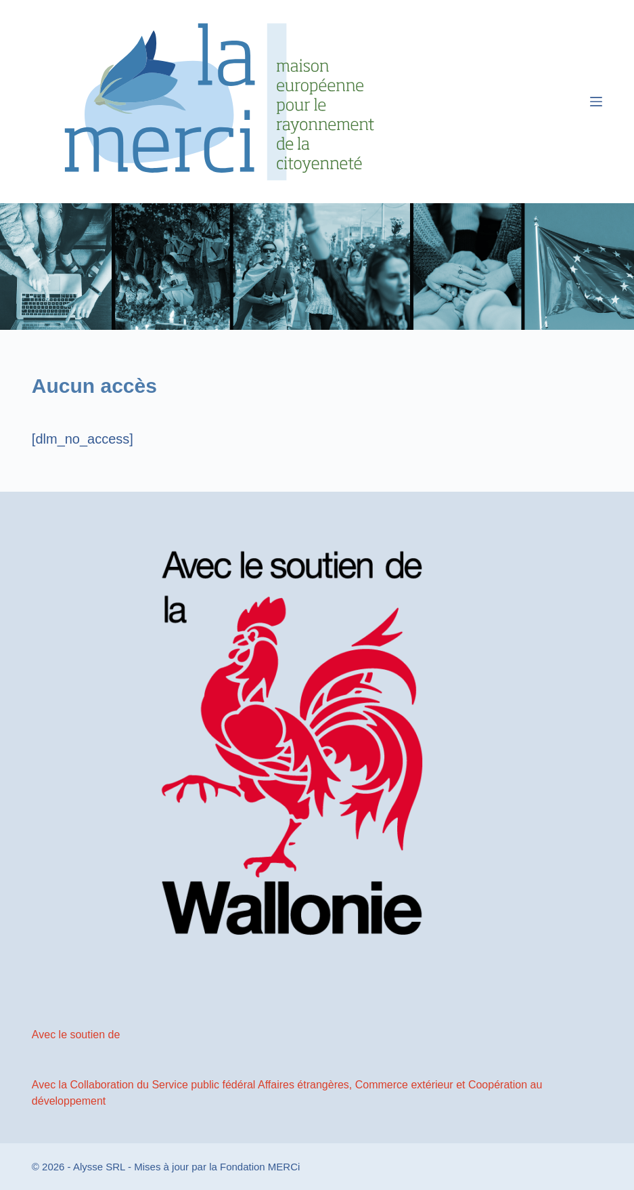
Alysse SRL (99, 1166)
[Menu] (596, 101)
